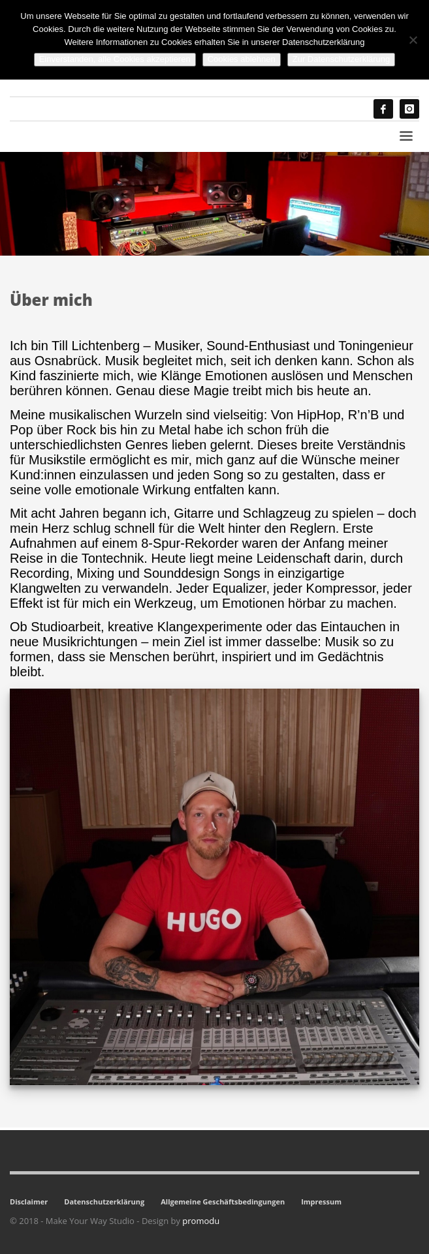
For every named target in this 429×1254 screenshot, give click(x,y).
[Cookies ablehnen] (412, 39)
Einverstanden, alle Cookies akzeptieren (115, 59)
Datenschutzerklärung (104, 1201)
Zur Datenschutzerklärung (341, 59)
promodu (200, 1221)
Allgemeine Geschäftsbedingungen (223, 1201)
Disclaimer (29, 1201)
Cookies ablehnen (242, 59)
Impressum (321, 1201)
